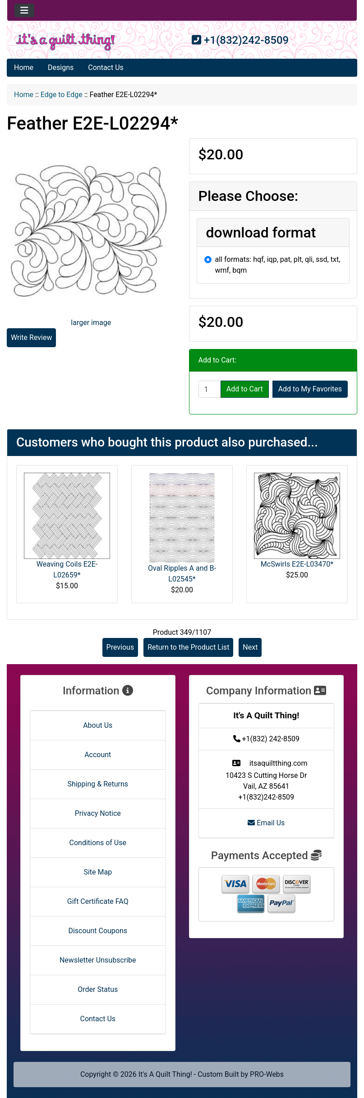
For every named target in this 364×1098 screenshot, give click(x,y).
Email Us (266, 823)
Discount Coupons (97, 930)
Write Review (31, 337)
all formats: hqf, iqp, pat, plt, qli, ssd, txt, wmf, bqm (278, 264)
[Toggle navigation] (24, 10)
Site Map (97, 872)
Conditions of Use (97, 842)
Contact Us (106, 67)
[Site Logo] (65, 42)
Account (97, 754)
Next (250, 647)
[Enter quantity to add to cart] (209, 389)
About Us (97, 725)
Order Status (98, 989)
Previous (120, 647)
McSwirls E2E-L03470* (297, 564)
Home (23, 67)
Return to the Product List (188, 647)
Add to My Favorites (310, 389)
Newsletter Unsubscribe (98, 960)
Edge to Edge (62, 94)
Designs (61, 67)
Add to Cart (244, 389)
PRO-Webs (267, 1074)
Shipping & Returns (97, 784)
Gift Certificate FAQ (98, 901)
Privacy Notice (98, 813)
